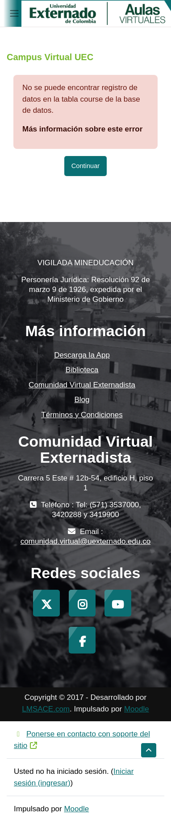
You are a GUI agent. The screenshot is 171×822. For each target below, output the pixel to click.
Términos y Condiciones (81, 415)
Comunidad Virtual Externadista (82, 385)
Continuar (85, 165)
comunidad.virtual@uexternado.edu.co (85, 541)
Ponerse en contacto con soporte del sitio (82, 740)
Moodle (136, 709)
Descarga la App (82, 355)
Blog (81, 399)
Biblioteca (82, 370)
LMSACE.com (46, 709)
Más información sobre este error (82, 129)
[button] (149, 750)
